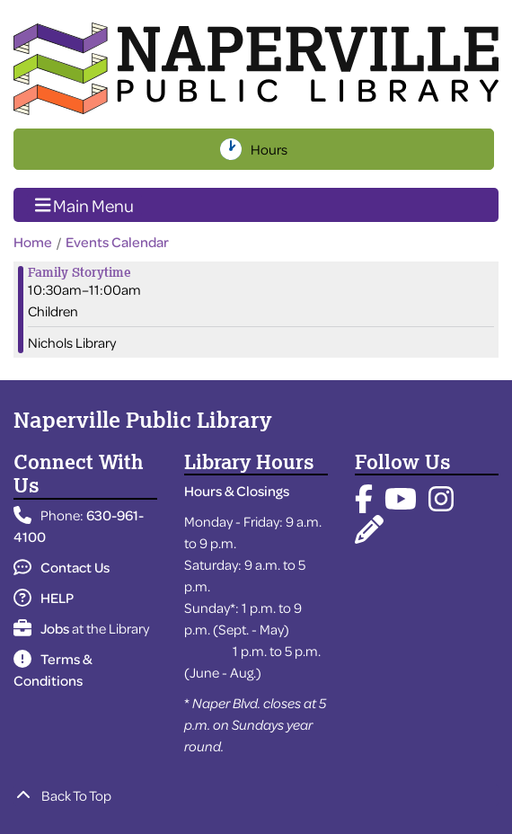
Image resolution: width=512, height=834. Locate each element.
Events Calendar (117, 242)
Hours (271, 149)
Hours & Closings (236, 491)
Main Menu (85, 204)
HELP (43, 598)
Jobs (41, 628)
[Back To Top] (256, 795)
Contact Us (61, 567)
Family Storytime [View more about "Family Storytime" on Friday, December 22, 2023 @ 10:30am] (79, 272)
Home (32, 242)
